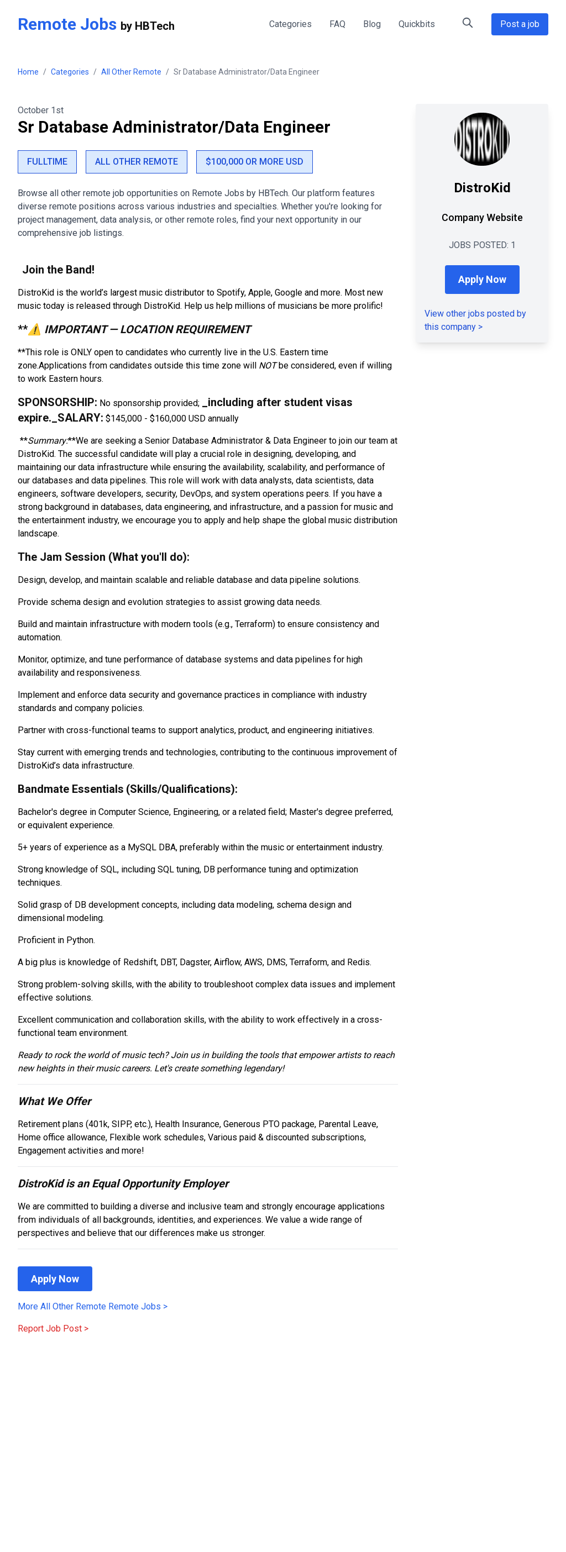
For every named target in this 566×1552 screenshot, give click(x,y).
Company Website (482, 217)
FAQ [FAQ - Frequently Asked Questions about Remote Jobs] (337, 24)
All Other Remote (131, 71)
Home (28, 71)
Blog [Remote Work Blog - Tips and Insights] (372, 24)
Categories (290, 24)
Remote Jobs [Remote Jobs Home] (67, 24)
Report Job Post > (53, 1328)
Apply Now (55, 1279)
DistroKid (482, 188)
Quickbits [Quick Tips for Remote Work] (417, 24)
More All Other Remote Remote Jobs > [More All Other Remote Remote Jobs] (92, 1306)
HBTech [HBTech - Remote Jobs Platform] (155, 26)
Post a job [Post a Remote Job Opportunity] (519, 24)
